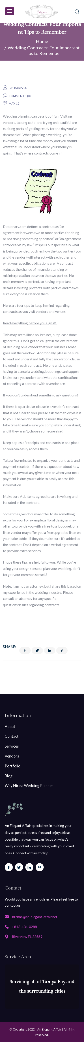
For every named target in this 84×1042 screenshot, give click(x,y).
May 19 (14, 103)
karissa (20, 88)
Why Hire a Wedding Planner (29, 785)
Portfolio (12, 766)
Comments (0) (20, 96)
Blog (9, 776)
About (10, 726)
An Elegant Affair (49, 1029)
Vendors (12, 756)
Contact (12, 736)
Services (12, 746)
